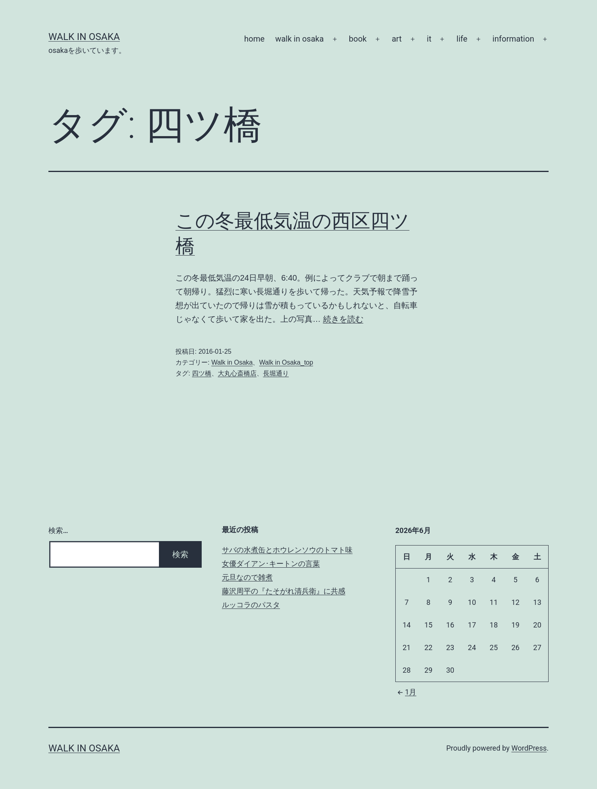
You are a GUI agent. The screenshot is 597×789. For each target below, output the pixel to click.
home (254, 39)
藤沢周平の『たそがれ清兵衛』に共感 (283, 591)
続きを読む (343, 319)
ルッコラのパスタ (251, 604)
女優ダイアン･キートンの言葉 (271, 563)
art (397, 39)
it (429, 39)
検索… (58, 530)
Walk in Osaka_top (286, 362)
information (513, 39)
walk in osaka (299, 39)
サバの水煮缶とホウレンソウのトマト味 (287, 550)
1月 (405, 692)
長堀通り (276, 373)
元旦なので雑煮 (247, 577)
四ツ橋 (201, 373)
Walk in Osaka (84, 36)
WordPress (529, 748)
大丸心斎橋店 (237, 373)
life (462, 39)
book (358, 39)
